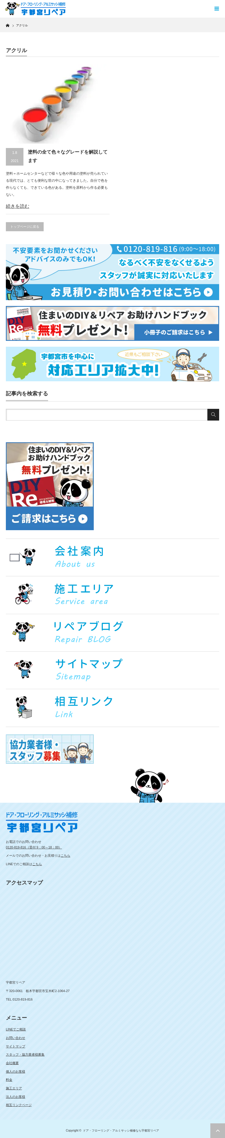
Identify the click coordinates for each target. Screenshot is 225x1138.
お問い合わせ (15, 1038)
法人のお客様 (15, 1096)
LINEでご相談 (16, 1029)
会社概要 (12, 1063)
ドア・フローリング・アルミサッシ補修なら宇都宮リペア (121, 1130)
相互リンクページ (19, 1105)
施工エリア (14, 1088)
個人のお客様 (15, 1071)
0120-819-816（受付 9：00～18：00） (34, 847)
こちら (65, 855)
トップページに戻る (24, 226)
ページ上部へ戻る (217, 1130)
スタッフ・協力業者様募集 (25, 1054)
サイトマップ (15, 1046)
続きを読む (17, 206)
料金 (9, 1079)
